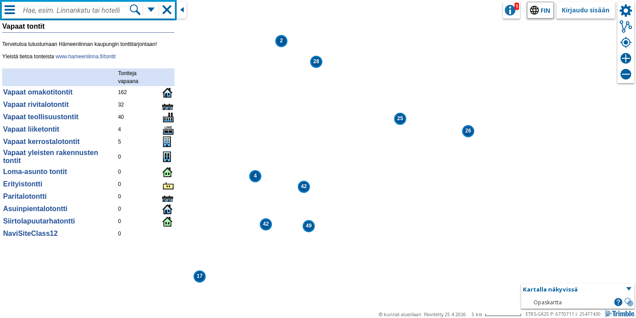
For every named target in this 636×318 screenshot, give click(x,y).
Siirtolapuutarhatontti (39, 221)
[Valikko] (10, 10)
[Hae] (135, 10)
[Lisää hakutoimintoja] (151, 10)
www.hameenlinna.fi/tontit (86, 56)
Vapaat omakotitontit (37, 92)
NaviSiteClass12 (30, 233)
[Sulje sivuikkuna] (181, 10)
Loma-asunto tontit (35, 171)
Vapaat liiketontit (31, 129)
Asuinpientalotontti (35, 208)
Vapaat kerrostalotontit (41, 141)
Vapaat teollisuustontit (41, 117)
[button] (304, 187)
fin (545, 10)
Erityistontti (22, 184)
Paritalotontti (25, 196)
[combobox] (76, 10)
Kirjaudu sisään (586, 10)
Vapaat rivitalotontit (35, 104)
